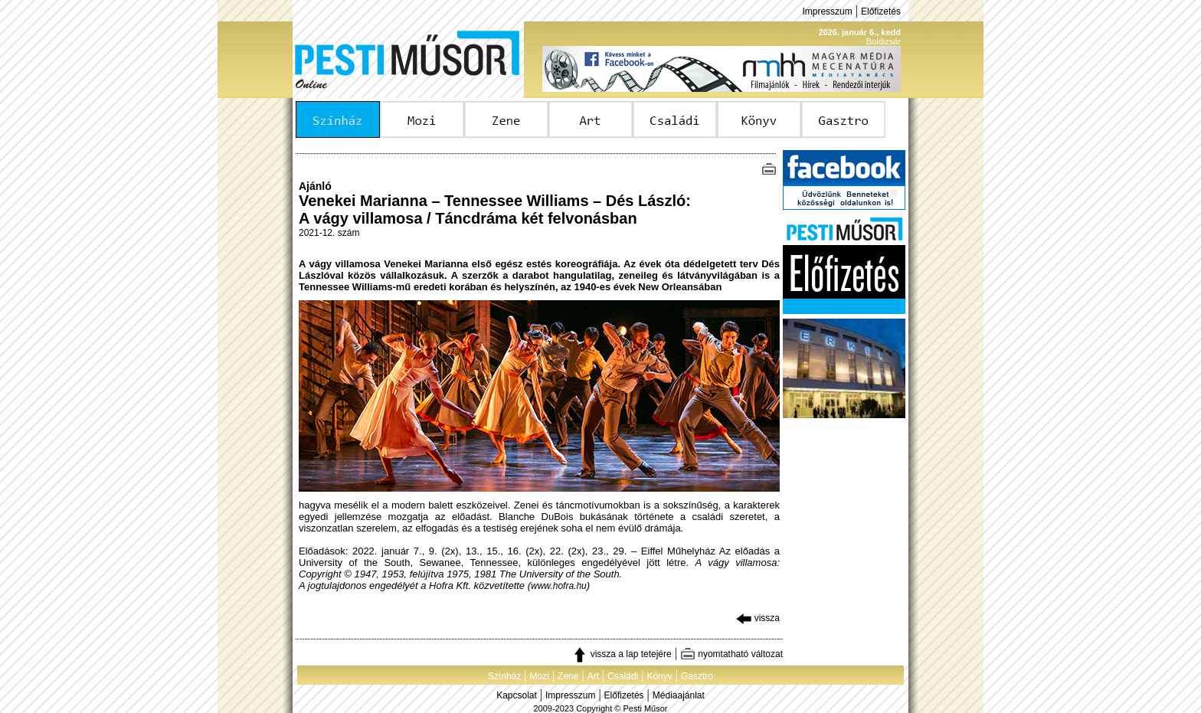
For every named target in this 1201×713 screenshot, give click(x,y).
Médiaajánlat (679, 695)
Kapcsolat (516, 695)
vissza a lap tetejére (621, 654)
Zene (568, 676)
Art (593, 676)
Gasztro (697, 676)
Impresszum (827, 11)
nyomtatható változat (731, 654)
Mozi (539, 676)
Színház (504, 676)
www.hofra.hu (559, 586)
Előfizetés (881, 11)
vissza (758, 618)
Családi (622, 676)
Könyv (659, 676)
